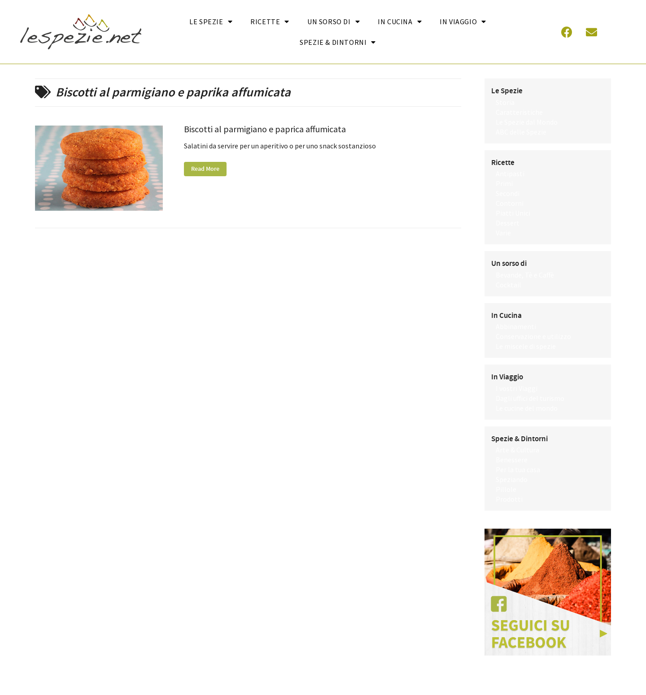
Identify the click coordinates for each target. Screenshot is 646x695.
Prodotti (509, 499)
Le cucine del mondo (527, 408)
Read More (205, 169)
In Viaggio (463, 21)
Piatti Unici (513, 212)
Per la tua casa (518, 469)
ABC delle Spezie (521, 131)
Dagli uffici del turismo (530, 398)
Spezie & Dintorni (338, 42)
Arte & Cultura (517, 449)
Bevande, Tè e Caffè (525, 274)
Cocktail (508, 284)
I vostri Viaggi (516, 388)
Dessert (507, 222)
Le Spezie (210, 21)
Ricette (269, 21)
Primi (504, 183)
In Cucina (506, 316)
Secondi (507, 193)
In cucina (400, 21)
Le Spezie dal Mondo (527, 121)
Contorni (510, 203)
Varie (503, 232)
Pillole (506, 489)
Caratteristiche (519, 112)
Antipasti (510, 173)
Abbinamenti (516, 326)
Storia (505, 102)
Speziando (512, 479)
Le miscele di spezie (526, 346)
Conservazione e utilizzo (533, 336)
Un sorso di (333, 21)
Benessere (512, 459)
